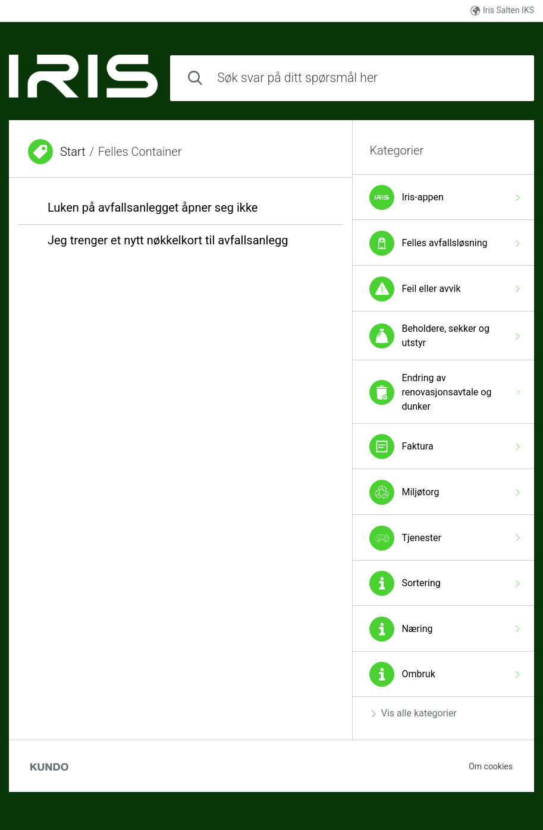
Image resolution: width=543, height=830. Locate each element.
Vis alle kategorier (414, 713)
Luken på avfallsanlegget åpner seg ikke (153, 207)
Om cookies (491, 766)
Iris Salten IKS (502, 10)
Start (73, 151)
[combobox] (352, 78)
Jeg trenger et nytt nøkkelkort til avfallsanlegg (168, 240)
